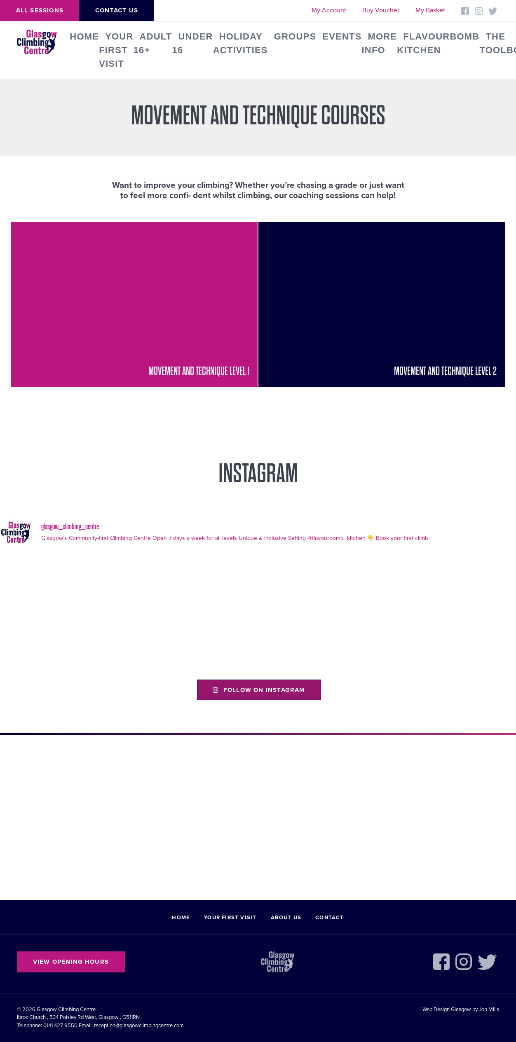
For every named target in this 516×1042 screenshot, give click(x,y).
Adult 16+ (153, 43)
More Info (379, 43)
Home (84, 36)
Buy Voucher (380, 10)
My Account (329, 10)
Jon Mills (489, 1009)
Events (341, 36)
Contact (329, 917)
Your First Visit (116, 50)
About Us (286, 917)
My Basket (430, 10)
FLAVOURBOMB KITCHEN (438, 43)
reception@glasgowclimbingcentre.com (139, 1025)
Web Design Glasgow (446, 1009)
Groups (295, 36)
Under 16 (192, 43)
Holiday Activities (240, 43)
